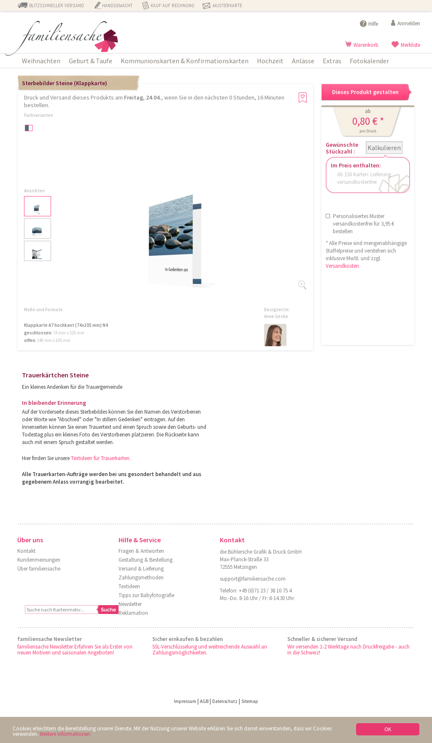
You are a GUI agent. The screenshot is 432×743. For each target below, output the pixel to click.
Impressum (185, 701)
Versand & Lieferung (141, 568)
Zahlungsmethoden (141, 577)
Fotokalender (369, 61)
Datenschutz (225, 701)
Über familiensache (38, 568)
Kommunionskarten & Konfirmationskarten (184, 61)
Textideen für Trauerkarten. (101, 458)
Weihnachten (41, 61)
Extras (332, 61)
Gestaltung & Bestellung (146, 559)
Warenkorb (366, 44)
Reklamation (133, 612)
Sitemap (249, 701)
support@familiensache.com (253, 578)
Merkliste (410, 44)
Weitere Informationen (65, 734)
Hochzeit (270, 61)
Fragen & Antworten (141, 551)
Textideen (129, 586)
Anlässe (303, 61)
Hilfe (373, 23)
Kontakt (26, 551)
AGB (204, 701)
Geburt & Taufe (90, 61)
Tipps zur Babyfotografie (146, 595)
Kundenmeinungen (38, 559)
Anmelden (408, 23)
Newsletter (130, 604)
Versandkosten (342, 265)
